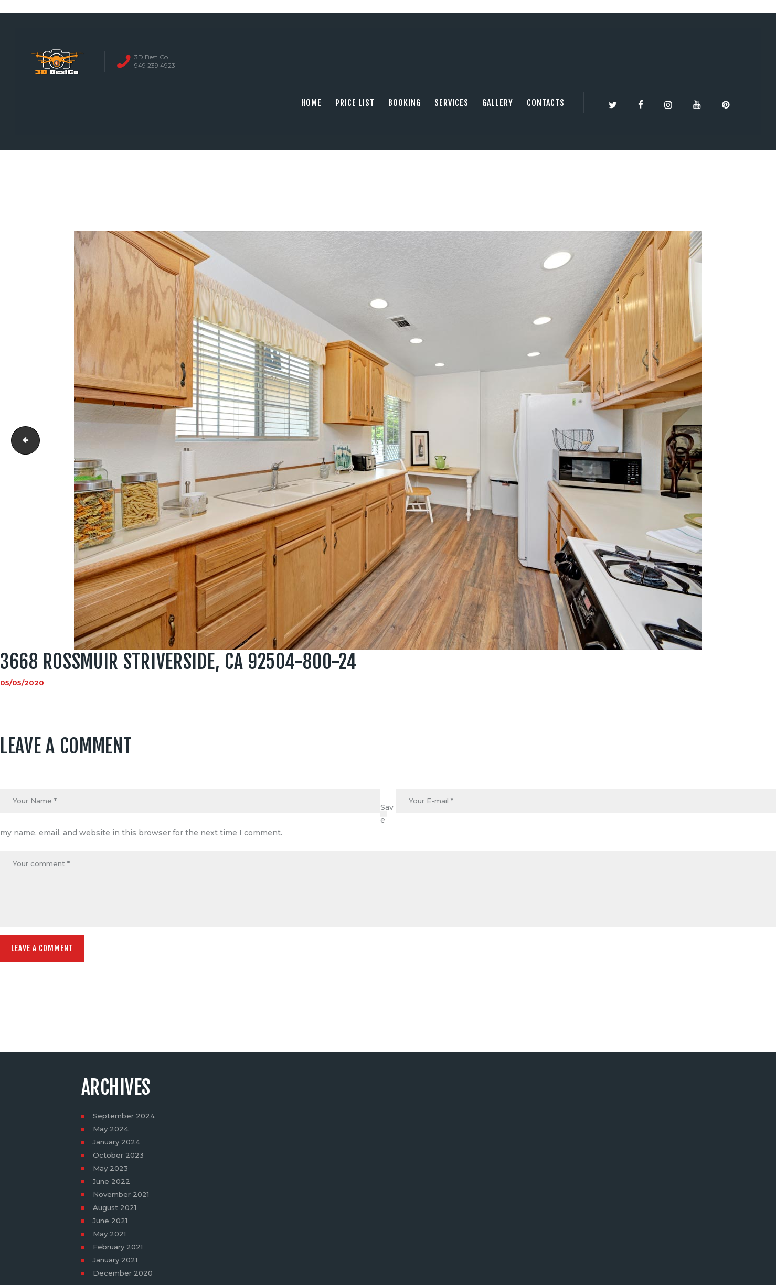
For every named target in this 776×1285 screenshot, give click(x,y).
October (119, 1159)
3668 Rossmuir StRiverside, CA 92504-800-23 (23, 440)
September (125, 1120)
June (113, 1185)
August (116, 1211)
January (118, 1146)
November (123, 1198)
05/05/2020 (22, 682)
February (120, 1251)
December (124, 1277)
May (111, 1133)
